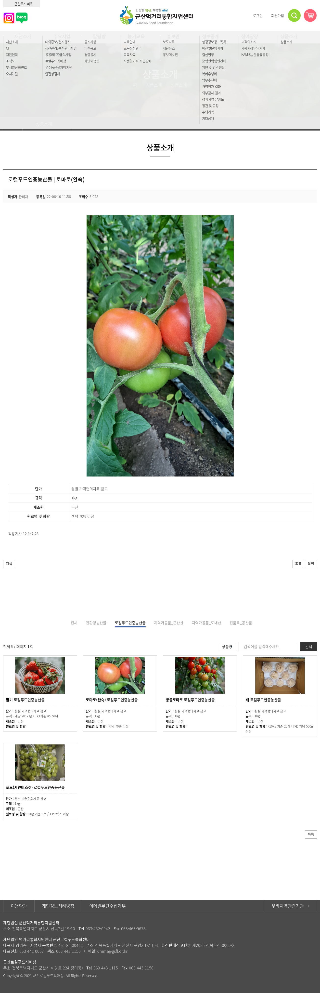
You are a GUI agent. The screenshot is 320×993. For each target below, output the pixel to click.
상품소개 (47, 123)
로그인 (256, 15)
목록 (294, 564)
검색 (10, 564)
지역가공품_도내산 (206, 622)
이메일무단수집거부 (107, 905)
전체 (74, 622)
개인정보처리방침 (58, 905)
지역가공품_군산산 (168, 622)
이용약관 (19, 905)
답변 (309, 564)
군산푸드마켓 (21, 3)
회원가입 (275, 15)
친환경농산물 (96, 622)
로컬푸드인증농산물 (130, 622)
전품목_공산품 (241, 622)
